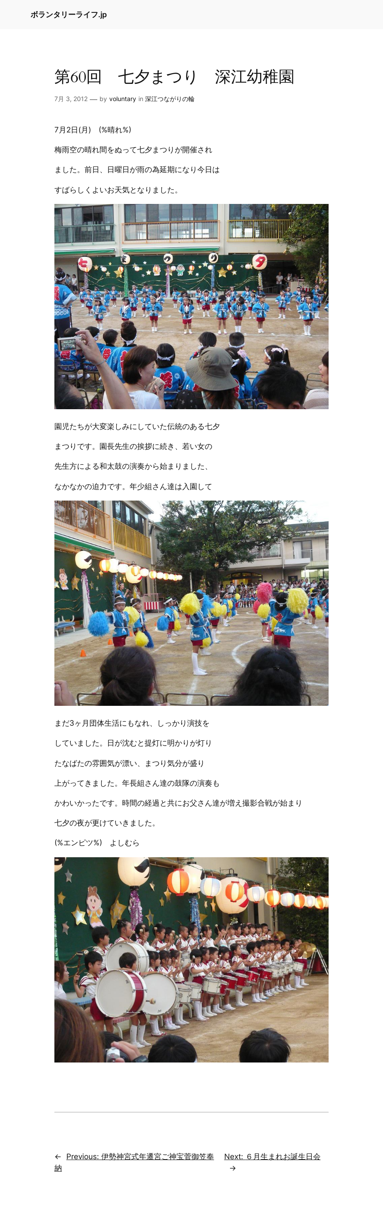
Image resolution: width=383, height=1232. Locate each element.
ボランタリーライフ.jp (69, 14)
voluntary (122, 98)
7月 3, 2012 (71, 98)
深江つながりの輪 (170, 98)
